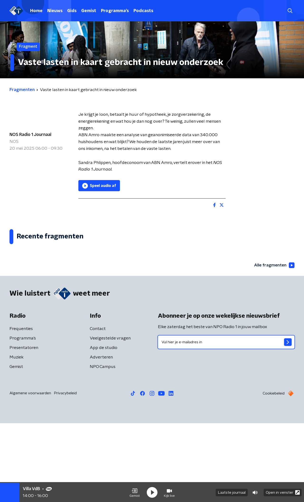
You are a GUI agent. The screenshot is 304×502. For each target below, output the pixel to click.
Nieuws (54, 11)
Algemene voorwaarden (30, 472)
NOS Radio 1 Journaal (30, 135)
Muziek (17, 436)
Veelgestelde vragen (110, 417)
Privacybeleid (65, 472)
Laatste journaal (232, 492)
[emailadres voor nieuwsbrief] (226, 421)
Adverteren (101, 436)
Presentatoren (24, 426)
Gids (71, 11)
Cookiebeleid (274, 472)
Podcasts (143, 11)
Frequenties (21, 407)
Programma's (115, 11)
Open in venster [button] (283, 492)
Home (36, 11)
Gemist (88, 11)
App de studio (103, 426)
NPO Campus (102, 445)
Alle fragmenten (273, 344)
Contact (98, 407)
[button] (134, 492)
